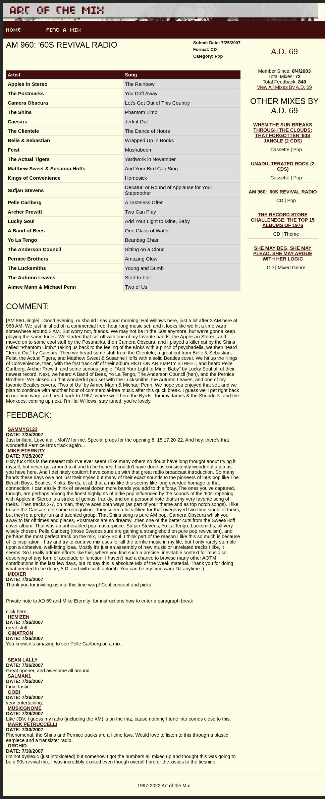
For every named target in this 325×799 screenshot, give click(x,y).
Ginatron (20, 633)
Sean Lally (23, 660)
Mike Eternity (26, 450)
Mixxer (17, 574)
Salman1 (19, 676)
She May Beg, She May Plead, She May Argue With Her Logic (282, 253)
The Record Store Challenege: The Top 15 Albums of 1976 (283, 220)
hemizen (19, 617)
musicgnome (25, 708)
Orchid (17, 745)
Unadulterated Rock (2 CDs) (283, 166)
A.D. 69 (284, 51)
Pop (219, 56)
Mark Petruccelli (32, 724)
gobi (14, 692)
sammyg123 (23, 429)
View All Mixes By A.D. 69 (284, 87)
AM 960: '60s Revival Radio (283, 191)
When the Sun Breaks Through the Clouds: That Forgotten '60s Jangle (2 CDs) (282, 133)
